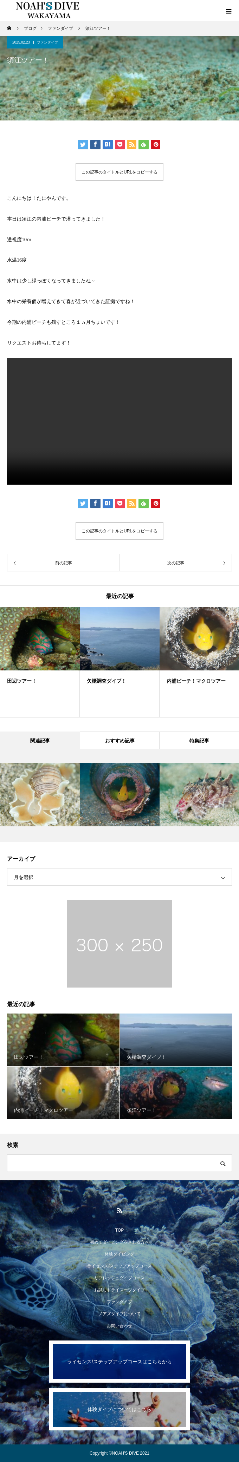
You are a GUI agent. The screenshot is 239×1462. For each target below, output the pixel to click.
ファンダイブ (47, 42)
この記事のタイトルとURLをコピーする (119, 172)
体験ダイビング (119, 1254)
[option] (40, 662)
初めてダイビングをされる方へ (119, 1242)
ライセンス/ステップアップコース (119, 1266)
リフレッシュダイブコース (119, 1278)
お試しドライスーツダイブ (119, 1289)
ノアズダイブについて (119, 1313)
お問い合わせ (119, 1325)
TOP (119, 1230)
